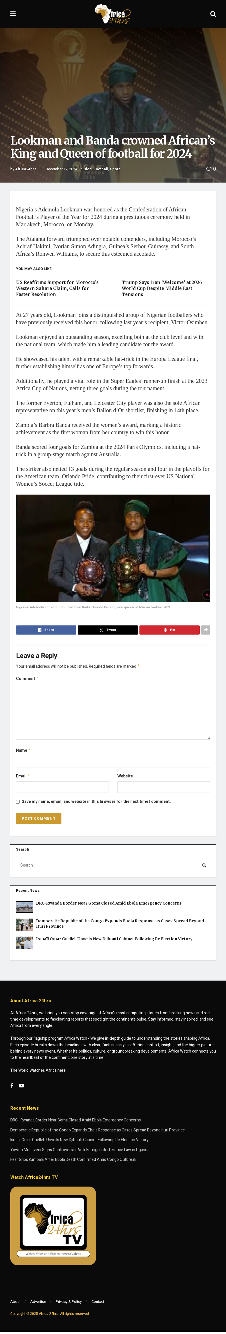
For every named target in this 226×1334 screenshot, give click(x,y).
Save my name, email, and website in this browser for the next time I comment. (96, 804)
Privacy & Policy (69, 1304)
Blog (87, 169)
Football (100, 169)
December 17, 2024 (61, 169)
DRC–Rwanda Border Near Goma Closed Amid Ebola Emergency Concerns (109, 905)
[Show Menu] (13, 14)
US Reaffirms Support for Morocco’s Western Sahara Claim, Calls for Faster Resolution (57, 288)
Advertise (38, 1304)
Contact (97, 1304)
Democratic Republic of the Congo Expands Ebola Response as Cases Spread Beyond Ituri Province (97, 1132)
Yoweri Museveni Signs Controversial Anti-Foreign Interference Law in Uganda (79, 1152)
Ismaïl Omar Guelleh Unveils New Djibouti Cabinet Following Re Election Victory (114, 941)
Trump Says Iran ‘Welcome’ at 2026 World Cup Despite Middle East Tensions (162, 288)
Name (23, 752)
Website (125, 778)
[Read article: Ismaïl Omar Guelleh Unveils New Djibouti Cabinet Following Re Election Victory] (24, 945)
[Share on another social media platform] (205, 630)
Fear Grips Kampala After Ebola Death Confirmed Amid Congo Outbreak (73, 1162)
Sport (115, 169)
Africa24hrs (26, 169)
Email (23, 778)
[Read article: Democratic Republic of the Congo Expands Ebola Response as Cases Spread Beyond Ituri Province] (24, 927)
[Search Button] (213, 14)
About (15, 1304)
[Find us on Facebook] (11, 1088)
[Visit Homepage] (112, 14)
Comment (27, 679)
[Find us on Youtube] (21, 1088)
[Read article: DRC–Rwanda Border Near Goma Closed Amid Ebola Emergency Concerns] (24, 909)
